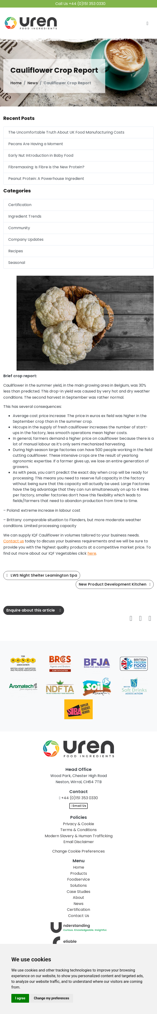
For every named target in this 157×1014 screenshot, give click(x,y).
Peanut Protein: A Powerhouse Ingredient (46, 178)
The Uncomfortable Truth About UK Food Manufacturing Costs (66, 132)
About (78, 897)
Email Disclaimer (78, 842)
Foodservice (78, 879)
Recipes (15, 251)
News (32, 83)
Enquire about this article (33, 610)
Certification (19, 204)
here (91, 553)
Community (19, 228)
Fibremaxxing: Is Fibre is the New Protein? (46, 167)
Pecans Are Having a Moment (35, 144)
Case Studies (78, 891)
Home (16, 83)
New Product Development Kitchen (115, 584)
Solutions (78, 885)
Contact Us (78, 915)
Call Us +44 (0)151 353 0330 (80, 3)
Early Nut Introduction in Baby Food (40, 155)
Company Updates (26, 239)
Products (78, 873)
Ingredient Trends (24, 216)
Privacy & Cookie (78, 824)
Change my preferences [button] (51, 998)
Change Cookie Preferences (78, 851)
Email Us (78, 806)
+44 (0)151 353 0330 (79, 798)
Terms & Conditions (78, 829)
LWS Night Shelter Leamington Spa (41, 575)
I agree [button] (20, 998)
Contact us (13, 541)
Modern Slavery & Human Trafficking (79, 836)
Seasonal (16, 262)
